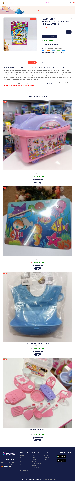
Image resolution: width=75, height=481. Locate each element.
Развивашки (59, 48)
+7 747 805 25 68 (49, 83)
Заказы (22, 459)
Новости (46, 459)
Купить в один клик (49, 36)
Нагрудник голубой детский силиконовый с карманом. (37, 343)
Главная (19, 10)
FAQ (33, 455)
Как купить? (35, 459)
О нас (39, 2)
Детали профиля (24, 461)
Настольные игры (26, 10)
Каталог (22, 2)
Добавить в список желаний (51, 44)
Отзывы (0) (42, 62)
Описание (32, 62)
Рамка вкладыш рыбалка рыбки (37, 257)
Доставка (34, 461)
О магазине (46, 455)
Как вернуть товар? (36, 463)
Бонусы (34, 457)
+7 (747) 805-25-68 (49, 3)
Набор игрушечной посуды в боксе (37, 429)
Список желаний (24, 466)
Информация (31, 2)
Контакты (46, 457)
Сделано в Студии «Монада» (49, 479)
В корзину (68, 32)
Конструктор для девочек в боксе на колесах (37, 171)
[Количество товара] (60, 32)
